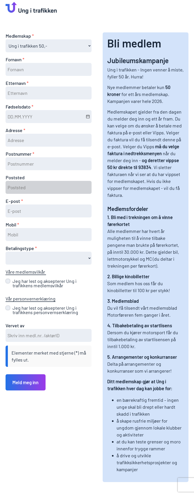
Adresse (14, 130)
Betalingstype (20, 248)
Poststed (15, 177)
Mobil (11, 224)
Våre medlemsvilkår (26, 272)
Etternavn (16, 83)
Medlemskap (19, 35)
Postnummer (19, 153)
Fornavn (14, 59)
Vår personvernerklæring (30, 298)
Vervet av (15, 325)
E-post (13, 201)
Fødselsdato (18, 106)
